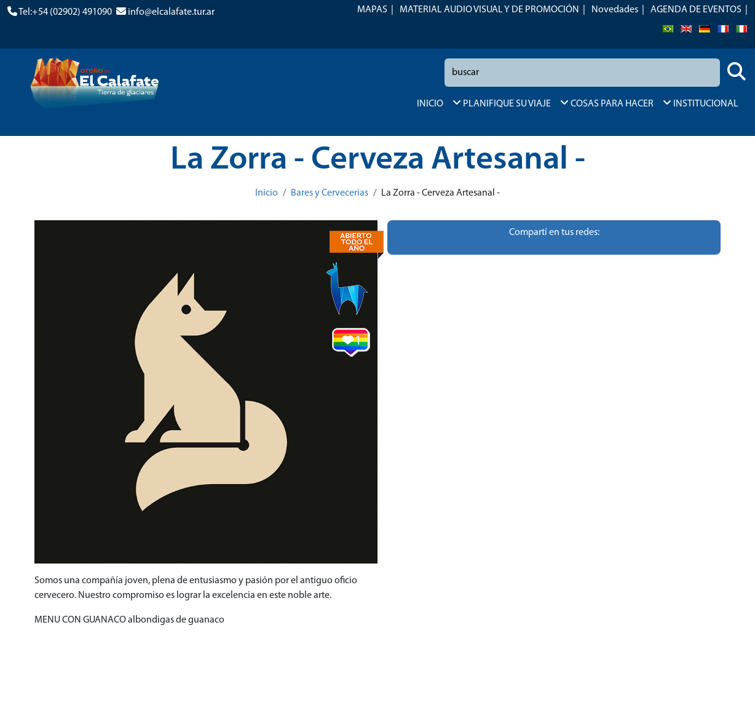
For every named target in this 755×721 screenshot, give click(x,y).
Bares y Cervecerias (329, 193)
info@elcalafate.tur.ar (171, 12)
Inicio (266, 193)
